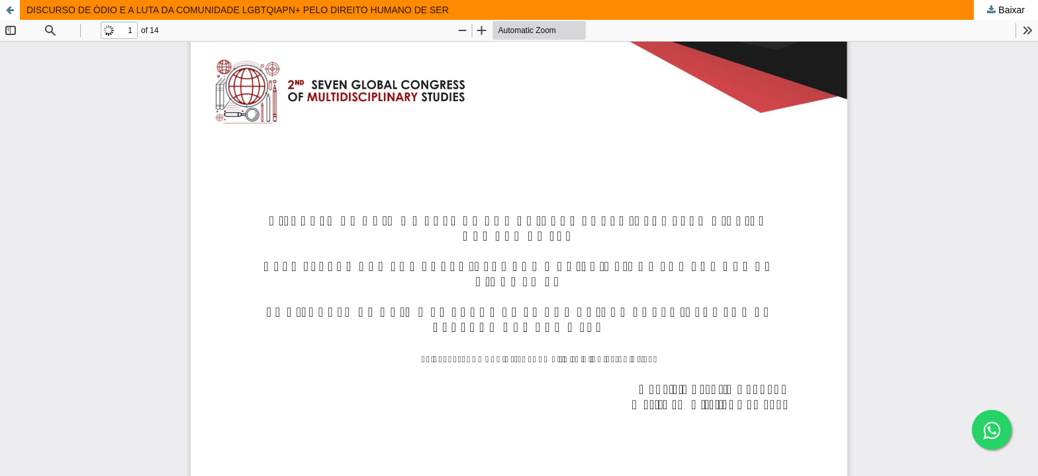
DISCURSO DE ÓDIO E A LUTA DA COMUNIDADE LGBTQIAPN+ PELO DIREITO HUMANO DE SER (237, 10)
